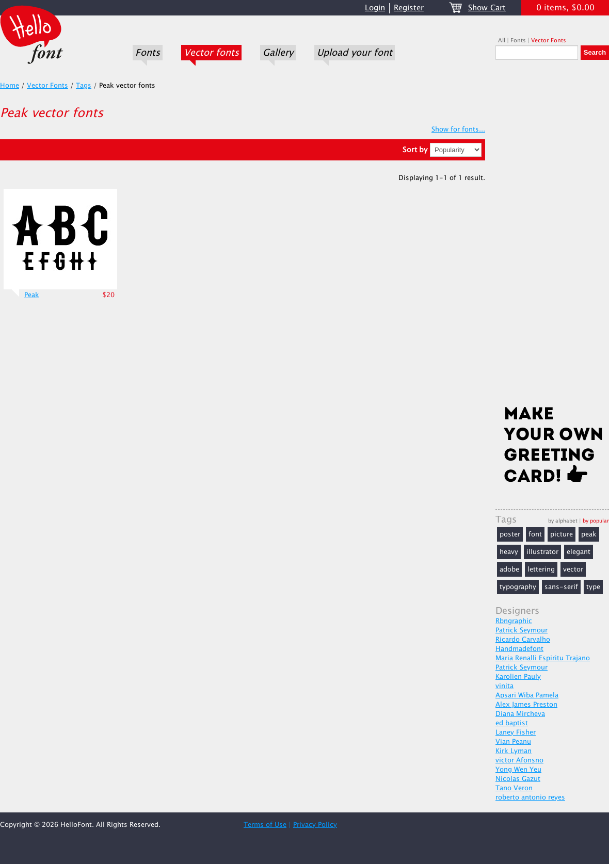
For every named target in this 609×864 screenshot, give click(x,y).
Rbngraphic (513, 621)
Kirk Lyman (513, 751)
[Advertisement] (552, 235)
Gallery (278, 52)
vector (573, 569)
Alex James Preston (526, 704)
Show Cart (487, 8)
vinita (504, 686)
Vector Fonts (548, 40)
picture (561, 534)
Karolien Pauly (518, 677)
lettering (541, 569)
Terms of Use (265, 825)
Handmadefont (519, 649)
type (593, 587)
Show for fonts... (458, 129)
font (535, 534)
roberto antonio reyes (530, 797)
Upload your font (354, 52)
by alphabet (563, 521)
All (501, 40)
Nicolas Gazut (517, 779)
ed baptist (511, 723)
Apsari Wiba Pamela (526, 695)
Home (9, 85)
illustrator (542, 552)
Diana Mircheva (520, 714)
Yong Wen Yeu (518, 769)
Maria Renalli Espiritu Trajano (542, 658)
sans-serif (561, 587)
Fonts (147, 52)
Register (409, 8)
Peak (31, 295)
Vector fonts (211, 52)
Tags (83, 85)
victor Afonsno (519, 760)
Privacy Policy (315, 825)
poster (510, 534)
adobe (509, 569)
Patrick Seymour (521, 630)
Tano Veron (514, 788)
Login (375, 8)
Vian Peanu (513, 742)
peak (589, 534)
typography (518, 587)
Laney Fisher (515, 732)
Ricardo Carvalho (522, 639)
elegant (578, 552)
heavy (509, 552)
